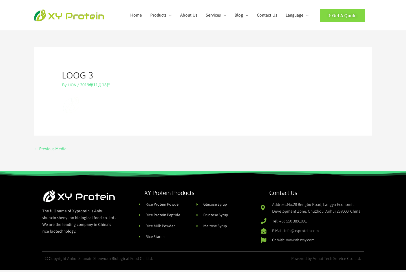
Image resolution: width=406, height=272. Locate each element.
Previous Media (51, 149)
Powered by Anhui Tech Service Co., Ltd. (326, 260)
